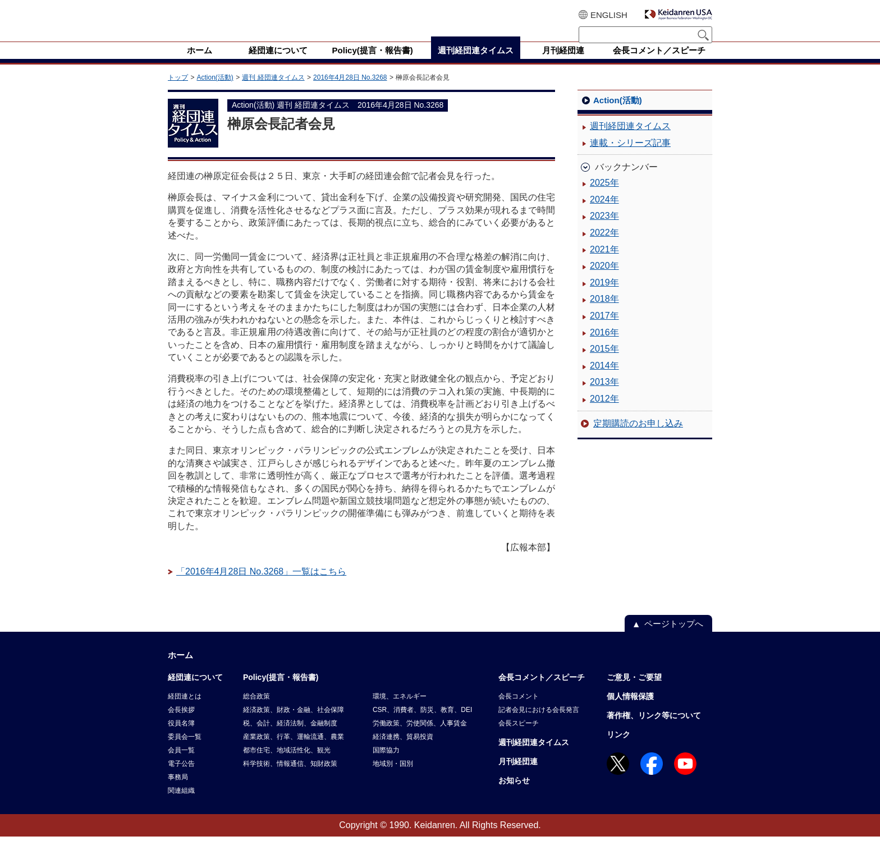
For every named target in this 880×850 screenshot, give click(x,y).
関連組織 (181, 804)
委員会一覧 (184, 750)
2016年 (604, 346)
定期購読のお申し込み (638, 437)
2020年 (604, 279)
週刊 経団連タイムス (273, 91)
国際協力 (386, 764)
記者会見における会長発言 (538, 723)
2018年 (604, 312)
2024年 (604, 213)
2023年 (604, 229)
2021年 (604, 263)
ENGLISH (608, 15)
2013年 (604, 395)
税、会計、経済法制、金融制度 (290, 737)
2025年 (604, 196)
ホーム (180, 668)
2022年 (604, 246)
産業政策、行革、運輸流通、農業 (293, 750)
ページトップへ (673, 637)
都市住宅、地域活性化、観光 (287, 764)
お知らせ (514, 793)
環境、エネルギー (400, 710)
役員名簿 (181, 737)
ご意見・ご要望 (634, 690)
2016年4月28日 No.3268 (350, 91)
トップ (178, 91)
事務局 (178, 790)
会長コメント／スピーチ (541, 690)
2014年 (604, 379)
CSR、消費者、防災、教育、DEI (422, 723)
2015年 (604, 362)
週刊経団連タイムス (630, 139)
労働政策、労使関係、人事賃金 (420, 737)
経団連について (195, 690)
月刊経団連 (518, 774)
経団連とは (184, 710)
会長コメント (518, 710)
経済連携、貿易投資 (403, 750)
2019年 (604, 296)
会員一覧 (181, 764)
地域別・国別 (393, 777)
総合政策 (256, 710)
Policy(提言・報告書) (281, 690)
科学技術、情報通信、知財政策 (290, 777)
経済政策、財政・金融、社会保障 (293, 723)
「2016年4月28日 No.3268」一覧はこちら (261, 585)
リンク (618, 747)
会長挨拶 (181, 723)
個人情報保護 (630, 709)
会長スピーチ (518, 737)
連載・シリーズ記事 (630, 156)
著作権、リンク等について (654, 728)
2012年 (604, 412)
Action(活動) (214, 91)
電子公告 (181, 777)
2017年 (604, 329)
